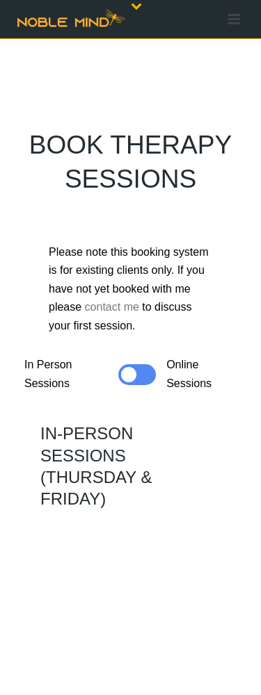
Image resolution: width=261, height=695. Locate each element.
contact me (112, 307)
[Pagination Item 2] (34, 384)
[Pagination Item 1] (34, 365)
